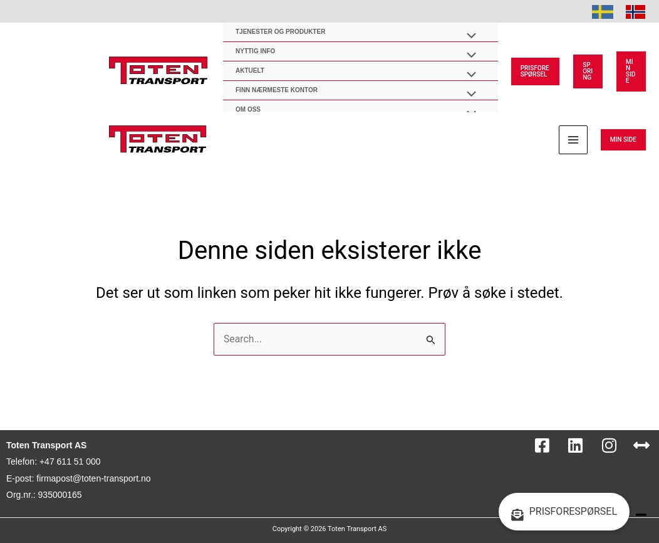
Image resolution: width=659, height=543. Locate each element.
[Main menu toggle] (573, 139)
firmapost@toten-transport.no (93, 478)
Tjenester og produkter (280, 31)
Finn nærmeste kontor (277, 90)
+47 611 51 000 (70, 461)
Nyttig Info (255, 51)
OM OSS (248, 109)
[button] (535, 71)
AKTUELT (250, 70)
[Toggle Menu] (468, 37)
